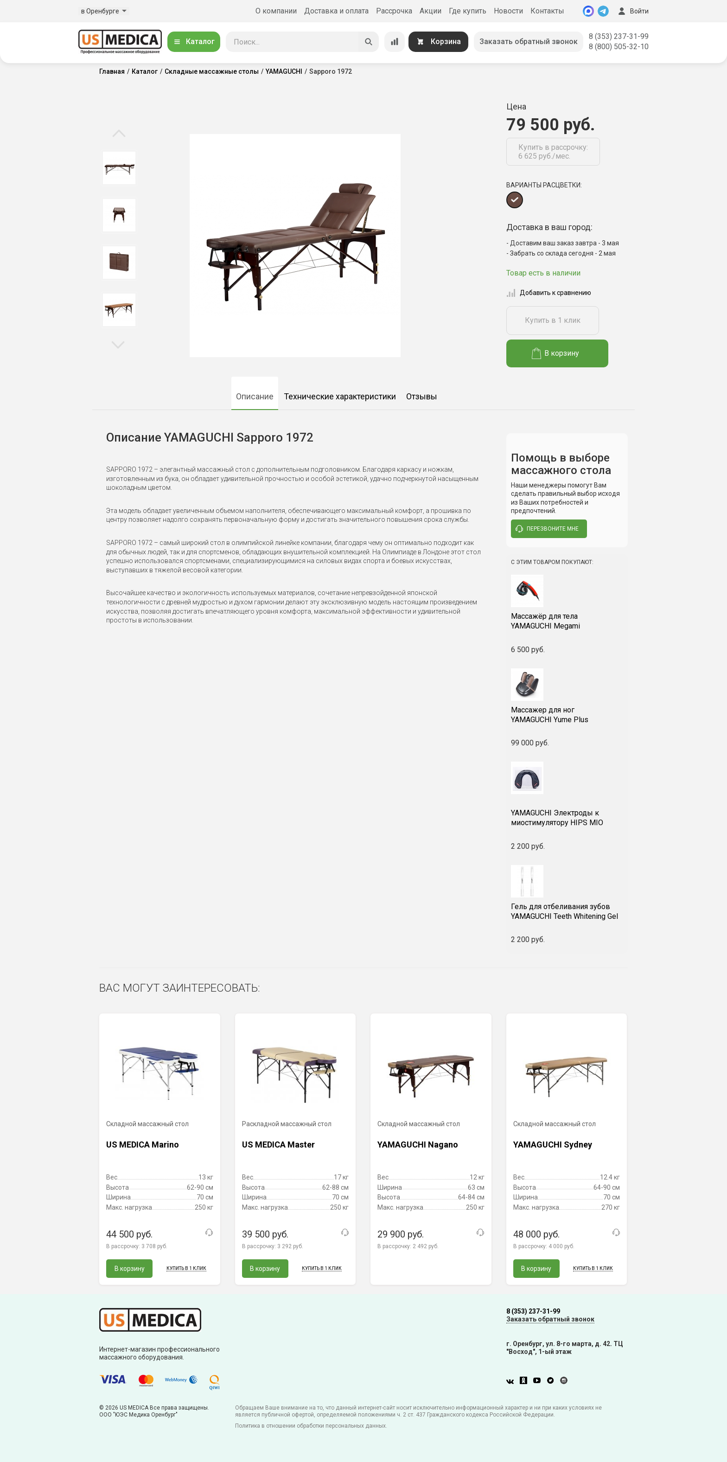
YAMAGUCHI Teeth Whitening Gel (567, 911)
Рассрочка (394, 10)
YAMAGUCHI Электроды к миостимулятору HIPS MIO (567, 813)
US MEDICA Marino (142, 1144)
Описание (255, 396)
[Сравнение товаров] (394, 42)
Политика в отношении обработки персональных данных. (311, 1426)
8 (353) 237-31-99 (619, 36)
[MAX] (588, 11)
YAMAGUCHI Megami (567, 621)
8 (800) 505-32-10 (619, 46)
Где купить (467, 10)
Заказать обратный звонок (528, 41)
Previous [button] (119, 134)
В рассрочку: (136, 1246)
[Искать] (368, 42)
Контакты (547, 10)
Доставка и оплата (336, 10)
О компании (276, 10)
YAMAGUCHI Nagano (417, 1144)
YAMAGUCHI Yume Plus (567, 714)
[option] (119, 168)
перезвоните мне (547, 528)
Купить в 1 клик (552, 320)
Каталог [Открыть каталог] (194, 41)
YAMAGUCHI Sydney (552, 1144)
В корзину (556, 353)
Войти (632, 11)
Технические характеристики (340, 396)
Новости (508, 10)
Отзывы (421, 396)
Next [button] (118, 344)
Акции (430, 10)
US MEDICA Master (278, 1144)
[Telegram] (603, 11)
